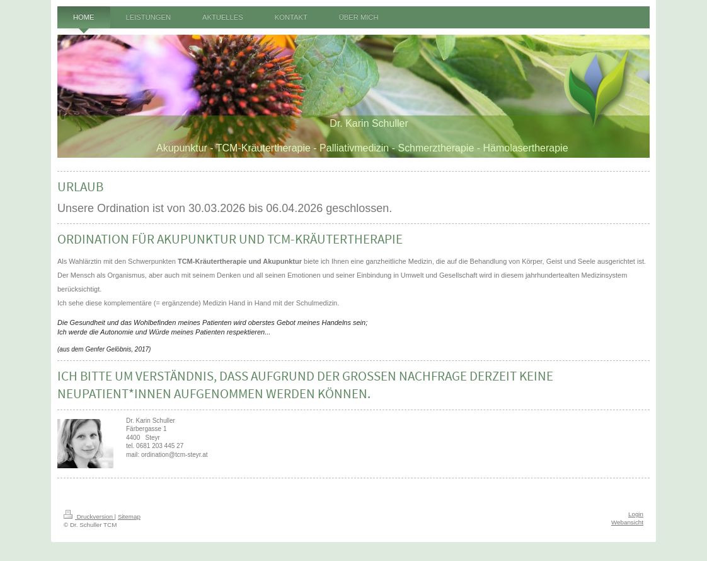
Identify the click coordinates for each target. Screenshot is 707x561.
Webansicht (627, 522)
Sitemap (129, 516)
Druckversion (89, 516)
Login (635, 514)
